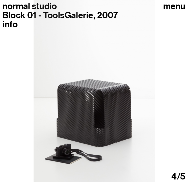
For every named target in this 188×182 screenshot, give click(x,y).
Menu (174, 6)
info (10, 24)
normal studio (30, 6)
